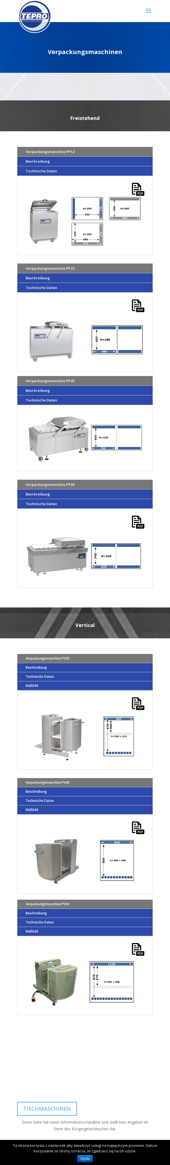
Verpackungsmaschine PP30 (50, 484)
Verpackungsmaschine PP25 (50, 380)
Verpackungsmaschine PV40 (48, 782)
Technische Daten (41, 170)
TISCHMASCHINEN (47, 1108)
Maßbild (32, 685)
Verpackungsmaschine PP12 (50, 151)
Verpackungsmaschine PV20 (48, 658)
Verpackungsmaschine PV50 (48, 904)
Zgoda (85, 1159)
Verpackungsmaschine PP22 (50, 268)
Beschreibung (38, 161)
